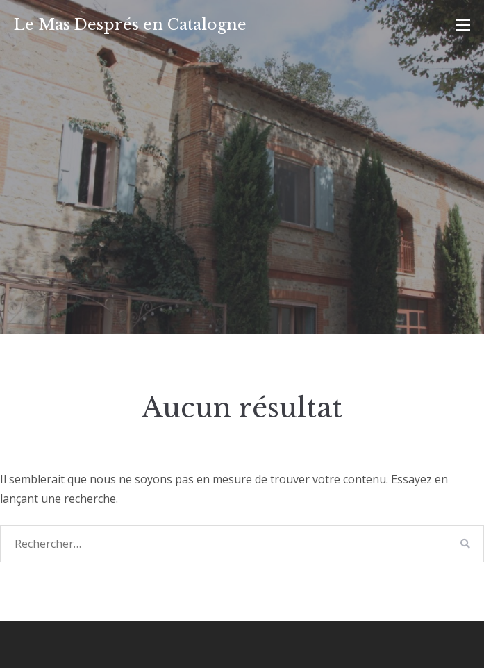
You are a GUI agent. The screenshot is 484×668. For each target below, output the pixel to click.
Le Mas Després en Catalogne (130, 24)
